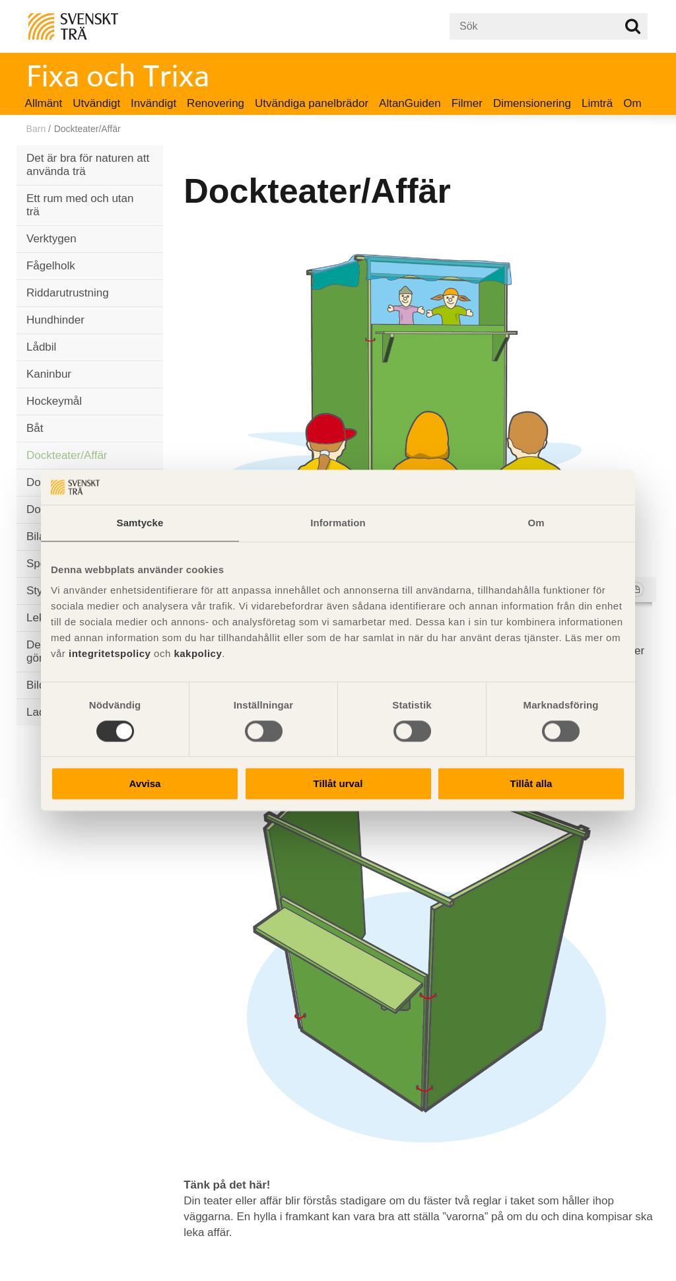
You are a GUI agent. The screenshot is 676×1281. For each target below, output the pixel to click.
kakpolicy (198, 653)
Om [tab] (535, 522)
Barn (36, 128)
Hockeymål (54, 401)
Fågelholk (50, 266)
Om (632, 103)
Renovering (215, 103)
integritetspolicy (110, 653)
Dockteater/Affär (67, 455)
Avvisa (145, 784)
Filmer (467, 103)
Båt (35, 428)
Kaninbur (48, 374)
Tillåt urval (338, 784)
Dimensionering (532, 103)
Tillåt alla (531, 784)
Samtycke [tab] (140, 522)
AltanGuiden (410, 103)
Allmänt (44, 103)
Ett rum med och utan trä (80, 205)
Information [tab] (338, 522)
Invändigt (153, 103)
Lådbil (41, 347)
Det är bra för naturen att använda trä (87, 165)
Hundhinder (55, 320)
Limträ (597, 103)
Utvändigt (96, 103)
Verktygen (51, 238)
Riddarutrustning (67, 293)
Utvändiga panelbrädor (311, 103)
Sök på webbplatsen (633, 26)
